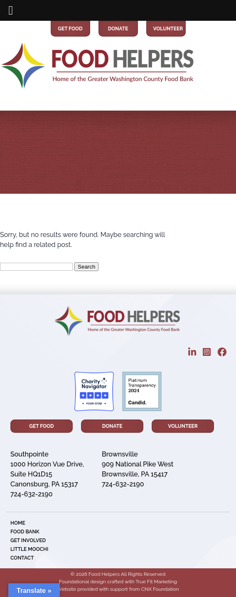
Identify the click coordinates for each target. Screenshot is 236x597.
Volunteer (166, 29)
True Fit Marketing (156, 582)
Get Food (70, 29)
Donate (118, 29)
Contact (22, 558)
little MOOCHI (29, 549)
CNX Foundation (160, 589)
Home (17, 523)
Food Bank (24, 532)
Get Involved (28, 540)
